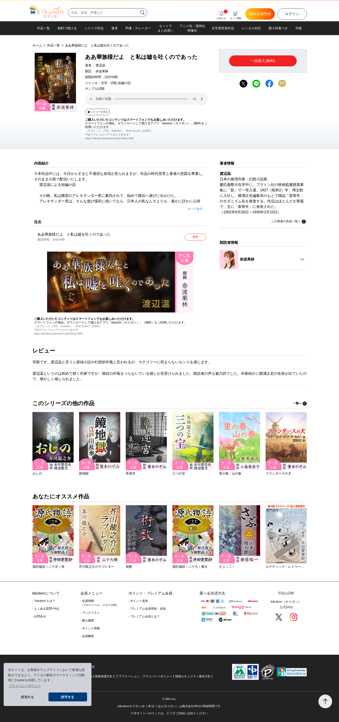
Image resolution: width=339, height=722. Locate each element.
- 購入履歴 (87, 620)
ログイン (292, 14)
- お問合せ (39, 616)
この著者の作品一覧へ (288, 222)
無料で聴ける (67, 28)
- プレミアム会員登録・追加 (147, 608)
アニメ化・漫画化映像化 (192, 28)
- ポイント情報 (90, 628)
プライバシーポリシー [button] (25, 686)
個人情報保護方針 (101, 676)
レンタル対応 (251, 28)
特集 (299, 28)
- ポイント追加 (138, 601)
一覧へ (300, 403)
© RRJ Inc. (169, 699)
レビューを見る (97, 111)
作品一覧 (43, 28)
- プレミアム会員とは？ (144, 616)
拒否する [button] (27, 697)
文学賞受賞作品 (223, 28)
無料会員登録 (260, 14)
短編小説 (124, 83)
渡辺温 (100, 65)
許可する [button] (67, 697)
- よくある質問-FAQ (45, 608)
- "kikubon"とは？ (44, 601)
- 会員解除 (87, 636)
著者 (114, 28)
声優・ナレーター (138, 28)
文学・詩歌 (109, 83)
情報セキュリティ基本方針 (193, 676)
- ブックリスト (90, 612)
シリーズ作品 (94, 28)
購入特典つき (278, 28)
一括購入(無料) (263, 61)
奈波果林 (102, 71)
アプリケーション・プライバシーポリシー (144, 676)
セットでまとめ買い (165, 28)
